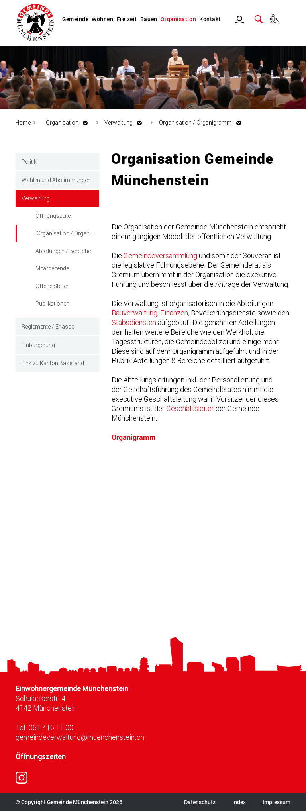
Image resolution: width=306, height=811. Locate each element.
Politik (29, 161)
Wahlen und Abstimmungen (56, 180)
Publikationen (52, 303)
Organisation (178, 19)
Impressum (276, 802)
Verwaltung (36, 198)
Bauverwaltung (134, 312)
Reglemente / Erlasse (48, 326)
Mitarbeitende (52, 268)
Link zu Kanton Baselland (53, 363)
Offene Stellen (52, 286)
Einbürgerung (38, 345)
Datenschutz (200, 802)
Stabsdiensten (134, 322)
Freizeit (127, 19)
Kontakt (210, 19)
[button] (69, 122)
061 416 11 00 (51, 727)
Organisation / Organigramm (68, 232)
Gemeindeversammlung (160, 255)
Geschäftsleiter (190, 408)
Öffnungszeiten (54, 215)
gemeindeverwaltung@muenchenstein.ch (80, 737)
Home (23, 122)
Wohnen (102, 19)
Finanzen (174, 312)
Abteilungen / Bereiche (63, 251)
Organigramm (134, 437)
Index (239, 802)
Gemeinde (75, 19)
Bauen (148, 19)
